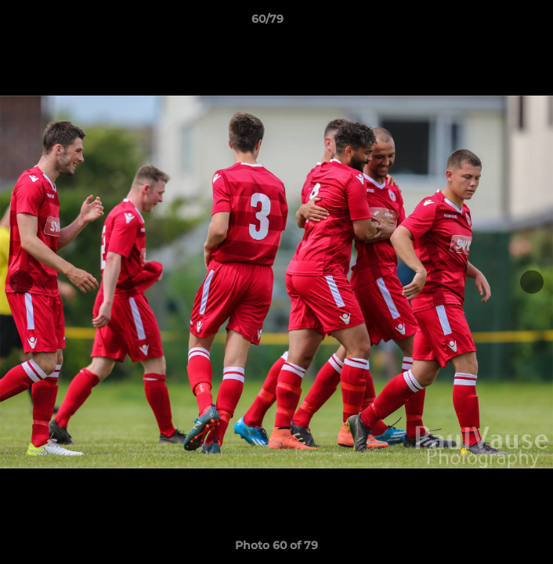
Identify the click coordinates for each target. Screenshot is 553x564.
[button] (496, 23)
